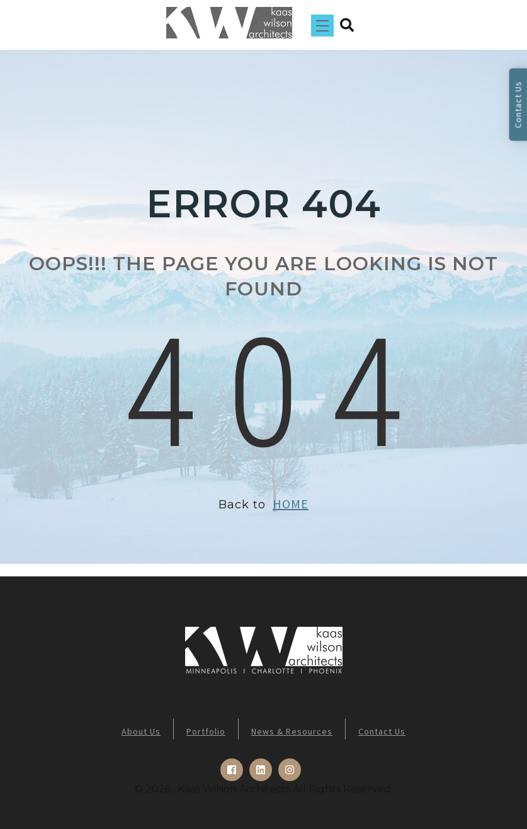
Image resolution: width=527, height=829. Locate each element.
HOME (291, 504)
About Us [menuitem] (141, 731)
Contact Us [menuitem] (381, 731)
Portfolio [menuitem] (205, 731)
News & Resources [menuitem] (291, 731)
